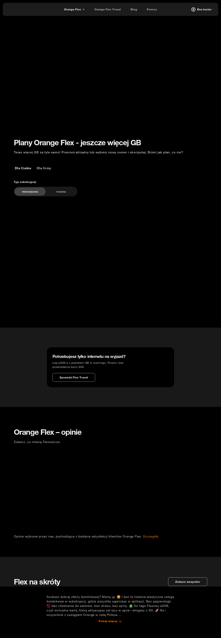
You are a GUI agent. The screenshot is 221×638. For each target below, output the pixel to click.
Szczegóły (150, 546)
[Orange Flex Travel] (107, 9)
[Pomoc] (152, 9)
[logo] (16, 9)
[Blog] (133, 9)
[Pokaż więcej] (110, 633)
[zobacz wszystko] (187, 594)
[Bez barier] (201, 9)
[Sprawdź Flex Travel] (73, 384)
